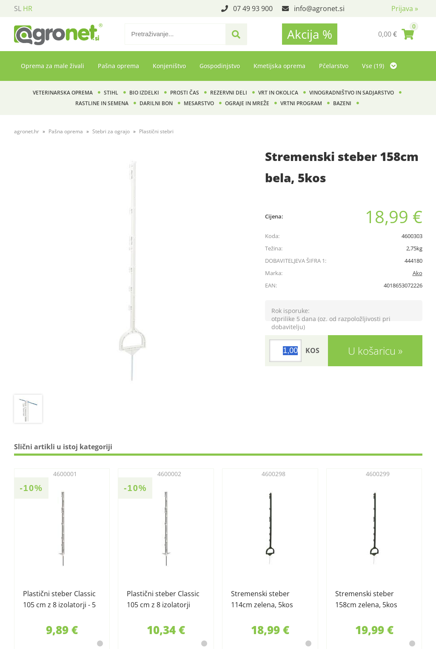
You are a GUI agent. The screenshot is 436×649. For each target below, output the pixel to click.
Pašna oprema (118, 66)
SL (17, 8)
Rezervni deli (228, 92)
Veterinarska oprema (63, 92)
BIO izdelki (144, 92)
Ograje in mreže (247, 103)
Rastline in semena (101, 103)
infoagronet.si (319, 8)
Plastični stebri (156, 131)
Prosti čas (184, 92)
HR (27, 8)
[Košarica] (396, 34)
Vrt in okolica (278, 92)
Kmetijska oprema (279, 66)
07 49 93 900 (253, 8)
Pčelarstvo (333, 66)
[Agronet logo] (58, 34)
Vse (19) (379, 66)
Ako (417, 273)
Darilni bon (156, 103)
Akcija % (309, 34)
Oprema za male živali (52, 66)
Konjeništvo (169, 66)
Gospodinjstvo (219, 66)
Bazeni (342, 103)
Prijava (404, 8)
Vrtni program (301, 103)
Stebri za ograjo (111, 131)
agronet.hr (26, 131)
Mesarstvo (199, 103)
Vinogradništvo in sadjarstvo (351, 92)
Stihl (111, 92)
